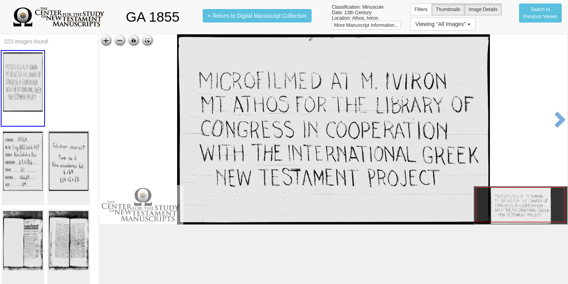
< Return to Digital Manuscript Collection (257, 16)
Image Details (483, 9)
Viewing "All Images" (443, 24)
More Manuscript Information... (366, 25)
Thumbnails (448, 9)
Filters (421, 9)
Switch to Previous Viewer (540, 13)
